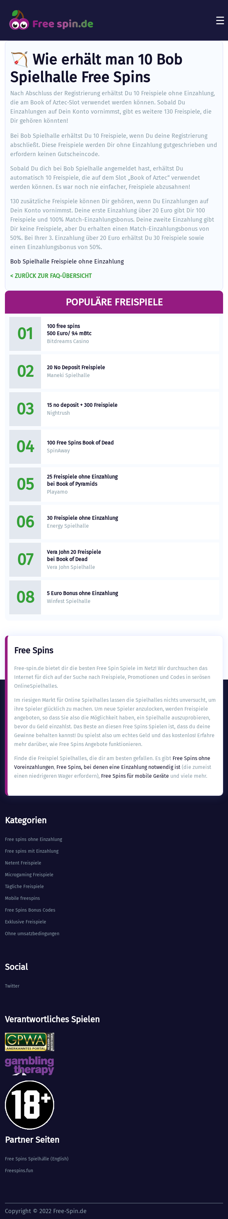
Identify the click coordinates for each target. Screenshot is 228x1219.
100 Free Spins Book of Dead (80, 443)
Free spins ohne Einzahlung (33, 839)
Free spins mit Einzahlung (31, 851)
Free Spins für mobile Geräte (135, 776)
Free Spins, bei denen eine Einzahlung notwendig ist (118, 767)
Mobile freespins (22, 898)
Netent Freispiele (23, 863)
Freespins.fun (19, 1171)
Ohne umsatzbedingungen (32, 934)
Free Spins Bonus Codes (30, 910)
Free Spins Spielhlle (27, 1159)
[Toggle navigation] (220, 20)
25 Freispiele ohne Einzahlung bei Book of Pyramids (82, 480)
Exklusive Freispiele (25, 922)
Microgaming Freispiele (29, 875)
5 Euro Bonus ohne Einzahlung (82, 593)
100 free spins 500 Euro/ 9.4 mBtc (69, 330)
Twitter (12, 986)
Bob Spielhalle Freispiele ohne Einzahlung (67, 261)
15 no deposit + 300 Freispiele (82, 405)
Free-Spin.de (70, 1211)
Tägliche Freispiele (24, 886)
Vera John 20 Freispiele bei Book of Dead (74, 555)
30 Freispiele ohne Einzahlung (82, 518)
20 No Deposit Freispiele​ (76, 367)
